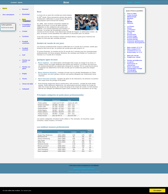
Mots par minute (133, 55)
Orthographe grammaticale (132, 70)
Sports (4, 8)
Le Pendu (130, 26)
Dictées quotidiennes (134, 60)
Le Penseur (131, 29)
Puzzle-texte (131, 34)
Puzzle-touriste (132, 39)
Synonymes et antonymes (132, 64)
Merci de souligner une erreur (84, 168)
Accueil (129, 2)
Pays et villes (131, 13)
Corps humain (132, 15)
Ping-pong (130, 31)
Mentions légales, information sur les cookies (84, 171)
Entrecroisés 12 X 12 (134, 52)
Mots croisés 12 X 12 (134, 47)
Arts (128, 20)
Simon (129, 28)
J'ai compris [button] (157, 190)
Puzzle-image (132, 36)
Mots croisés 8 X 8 (133, 49)
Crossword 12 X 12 (134, 50)
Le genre (130, 62)
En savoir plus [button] (26, 190)
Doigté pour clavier (134, 57)
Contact (137, 2)
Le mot (129, 33)
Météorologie (131, 17)
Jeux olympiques (8, 14)
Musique (130, 18)
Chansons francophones (135, 42)
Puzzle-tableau (132, 38)
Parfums (130, 23)
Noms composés (133, 67)
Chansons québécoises (135, 41)
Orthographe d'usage (134, 68)
